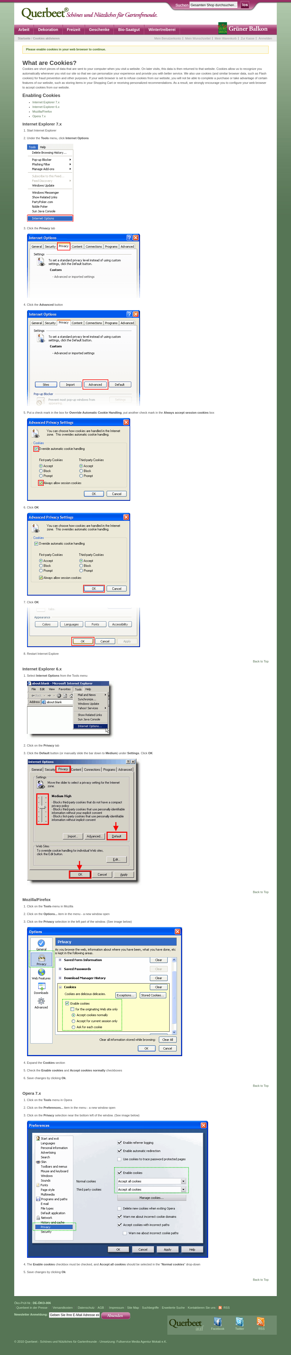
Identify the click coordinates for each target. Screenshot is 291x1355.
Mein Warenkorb (226, 38)
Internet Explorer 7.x (46, 102)
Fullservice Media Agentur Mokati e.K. (142, 1341)
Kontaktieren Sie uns (202, 1307)
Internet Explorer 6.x (46, 106)
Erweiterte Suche (173, 1307)
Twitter (239, 1328)
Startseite (24, 38)
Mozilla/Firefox (42, 111)
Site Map (133, 1307)
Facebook (217, 1328)
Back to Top (261, 661)
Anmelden (265, 38)
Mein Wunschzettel (198, 38)
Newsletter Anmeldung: (31, 1314)
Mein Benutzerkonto (167, 38)
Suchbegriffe (150, 1307)
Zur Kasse (247, 38)
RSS (226, 1307)
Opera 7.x (39, 116)
